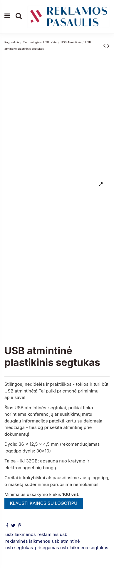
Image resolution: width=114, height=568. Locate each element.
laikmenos (25, 534)
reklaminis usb (53, 534)
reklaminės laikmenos (27, 541)
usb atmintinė (66, 541)
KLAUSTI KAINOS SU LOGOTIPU (44, 503)
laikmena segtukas (89, 547)
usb (9, 534)
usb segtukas (19, 547)
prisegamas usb (51, 547)
